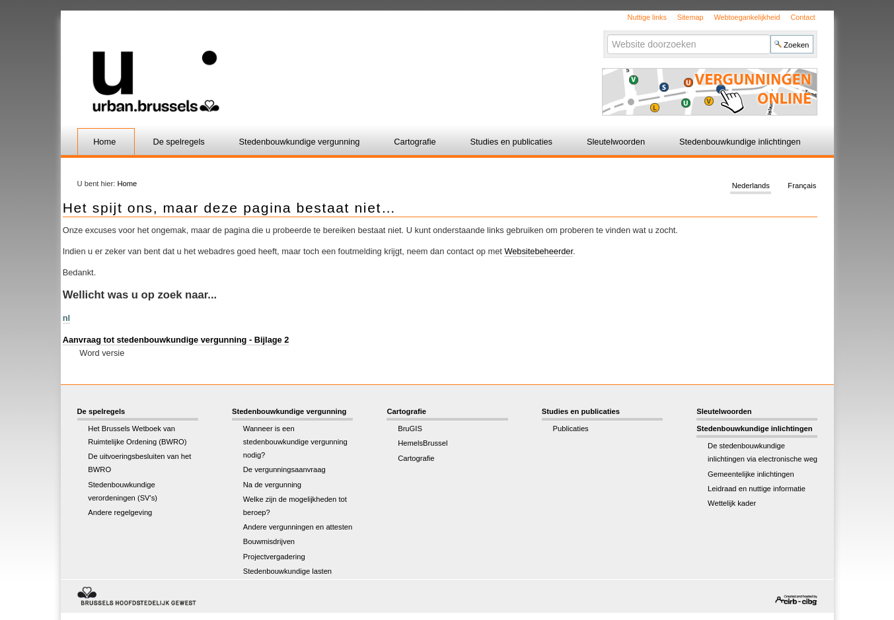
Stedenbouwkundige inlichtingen (740, 142)
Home (104, 142)
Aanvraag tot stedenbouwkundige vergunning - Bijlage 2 (176, 340)
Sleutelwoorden (616, 142)
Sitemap (690, 17)
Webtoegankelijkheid (747, 17)
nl (66, 318)
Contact (802, 17)
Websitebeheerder (538, 251)
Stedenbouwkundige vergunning (299, 142)
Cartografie (414, 142)
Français (802, 186)
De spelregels (178, 142)
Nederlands (751, 186)
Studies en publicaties (511, 142)
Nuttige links (647, 17)
